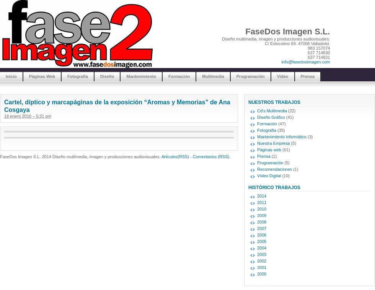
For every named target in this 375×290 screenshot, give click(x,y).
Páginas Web (42, 76)
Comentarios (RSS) (211, 156)
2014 (261, 196)
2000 (261, 274)
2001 (261, 267)
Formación (179, 76)
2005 (261, 241)
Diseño (107, 76)
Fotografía (77, 76)
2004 (261, 248)
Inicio (11, 76)
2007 (261, 228)
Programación (250, 76)
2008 (261, 222)
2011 (261, 202)
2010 (261, 209)
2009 (261, 215)
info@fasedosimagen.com (305, 62)
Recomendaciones (274, 169)
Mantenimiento (141, 76)
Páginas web (269, 149)
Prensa (308, 76)
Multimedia (213, 76)
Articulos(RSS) (175, 156)
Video (283, 76)
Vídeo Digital (269, 175)
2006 (261, 235)
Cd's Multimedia (272, 111)
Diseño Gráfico (271, 117)
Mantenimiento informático (282, 136)
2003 (261, 254)
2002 (261, 261)
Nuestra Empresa (273, 143)
